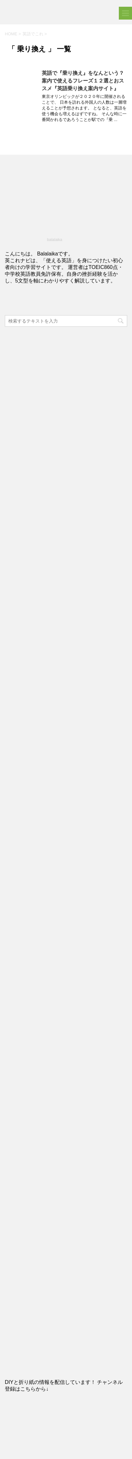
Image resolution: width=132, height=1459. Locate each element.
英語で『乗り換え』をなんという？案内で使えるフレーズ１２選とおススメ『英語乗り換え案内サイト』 (83, 80)
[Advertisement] (66, 396)
